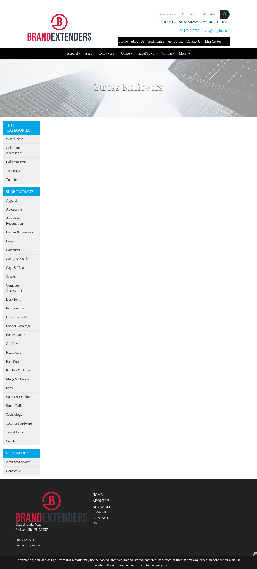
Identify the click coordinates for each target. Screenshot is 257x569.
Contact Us (194, 41)
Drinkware (106, 53)
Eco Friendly (15, 308)
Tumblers (12, 179)
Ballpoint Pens (16, 162)
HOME (98, 494)
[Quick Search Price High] (210, 14)
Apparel (72, 53)
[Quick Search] (167, 14)
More (183, 53)
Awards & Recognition (14, 220)
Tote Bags (13, 171)
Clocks (11, 276)
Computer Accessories (14, 288)
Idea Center (213, 41)
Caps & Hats (15, 267)
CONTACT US (101, 520)
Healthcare (13, 352)
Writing (166, 53)
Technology (14, 414)
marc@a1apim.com (216, 30)
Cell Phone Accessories (14, 150)
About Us (137, 41)
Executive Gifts (17, 317)
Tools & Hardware (19, 423)
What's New (14, 139)
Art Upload (175, 41)
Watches (12, 441)
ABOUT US (101, 500)
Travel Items (15, 432)
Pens (9, 388)
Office (125, 53)
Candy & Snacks (17, 259)
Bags (88, 53)
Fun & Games (15, 335)
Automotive (14, 209)
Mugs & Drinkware (19, 379)
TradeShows (145, 53)
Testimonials (156, 41)
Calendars (13, 250)
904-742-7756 (190, 30)
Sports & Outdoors (19, 397)
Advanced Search (18, 462)
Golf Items (13, 344)
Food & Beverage (18, 326)
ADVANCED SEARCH (102, 509)
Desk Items (14, 299)
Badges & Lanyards (19, 232)
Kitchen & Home (18, 370)
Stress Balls (14, 405)
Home (123, 41)
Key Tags (12, 361)
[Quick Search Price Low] (190, 14)
